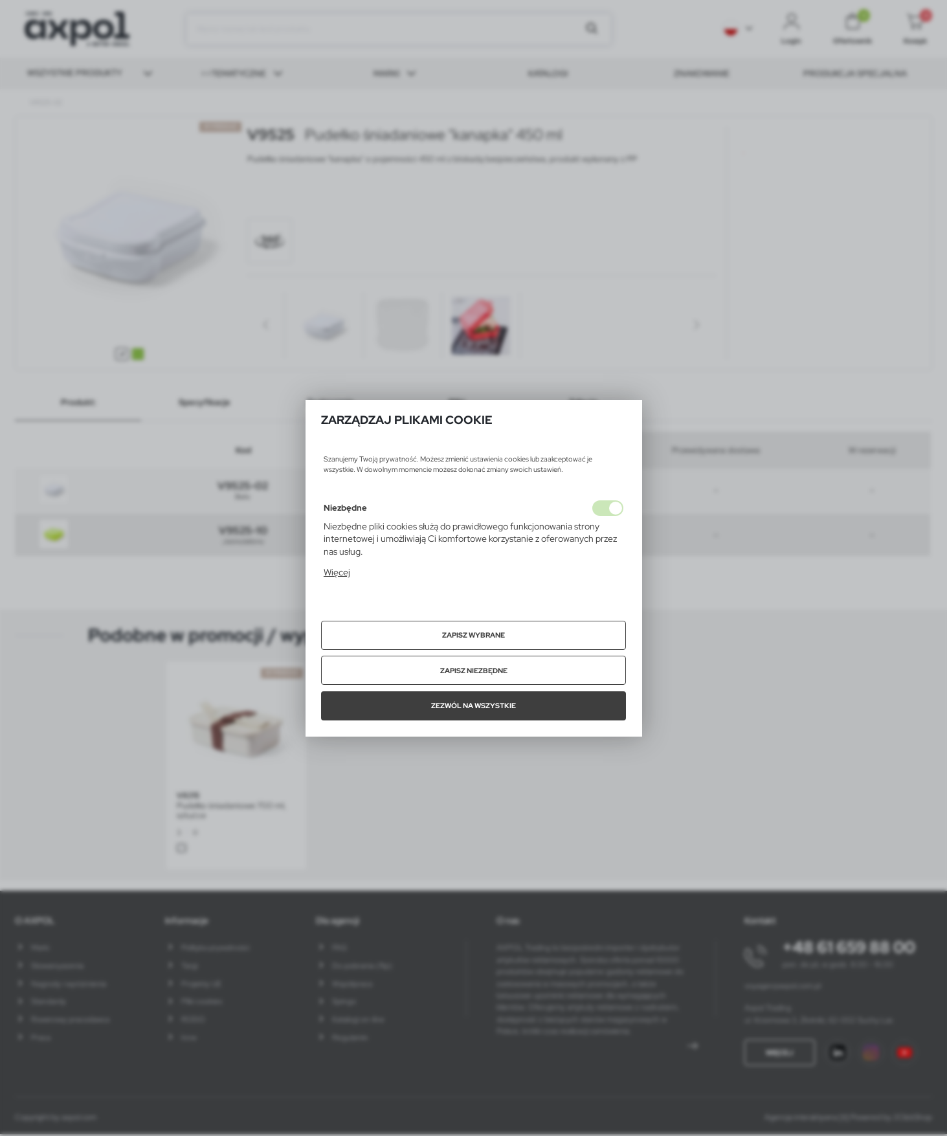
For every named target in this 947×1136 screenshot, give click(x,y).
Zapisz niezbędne (473, 670)
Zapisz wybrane (473, 635)
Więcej (337, 572)
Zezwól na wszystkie (473, 705)
